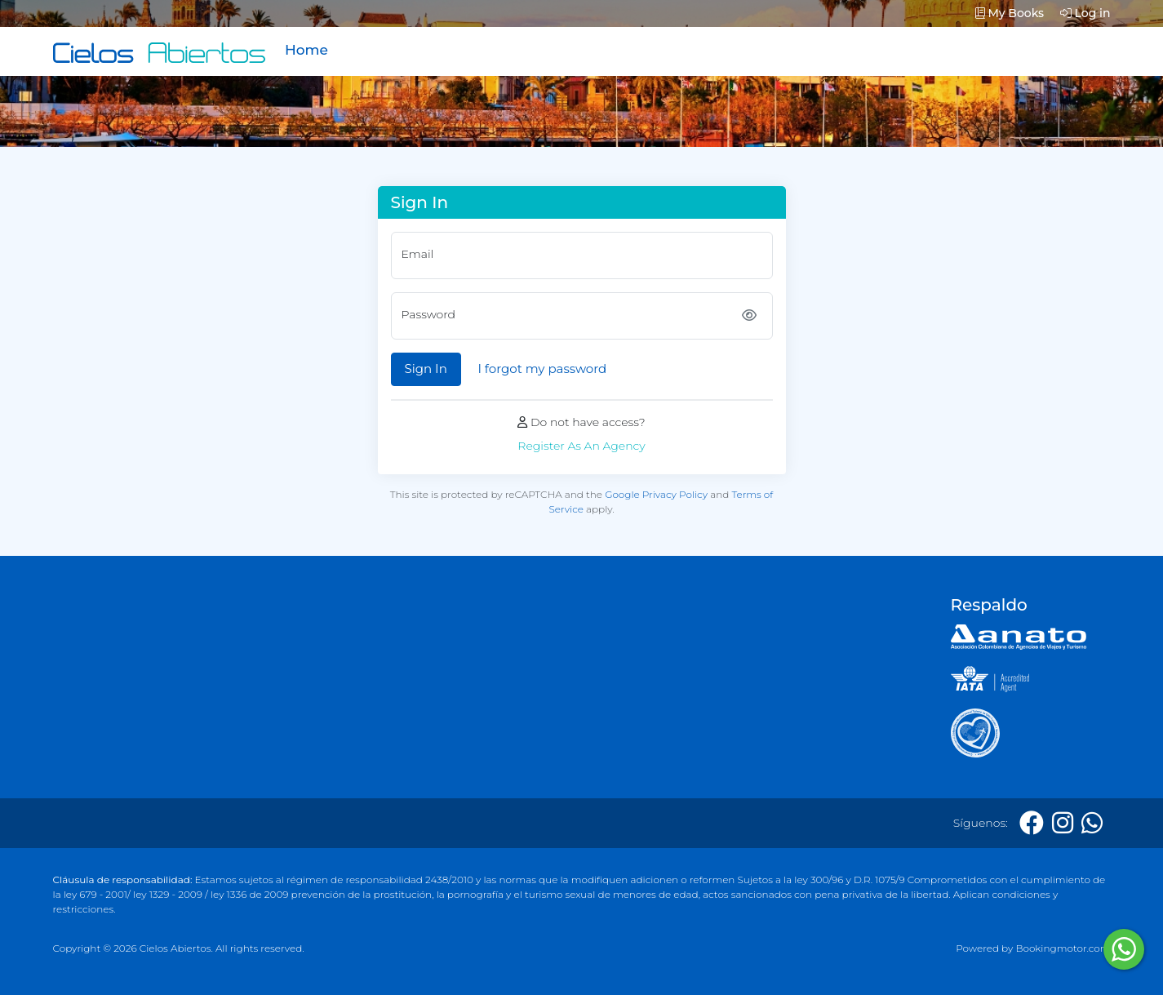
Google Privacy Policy (656, 494)
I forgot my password (541, 368)
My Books (1010, 13)
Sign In (426, 368)
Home (306, 50)
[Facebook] (1031, 823)
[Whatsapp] (1092, 823)
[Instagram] (1062, 823)
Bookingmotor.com (1062, 948)
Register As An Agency (581, 445)
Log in (1085, 13)
